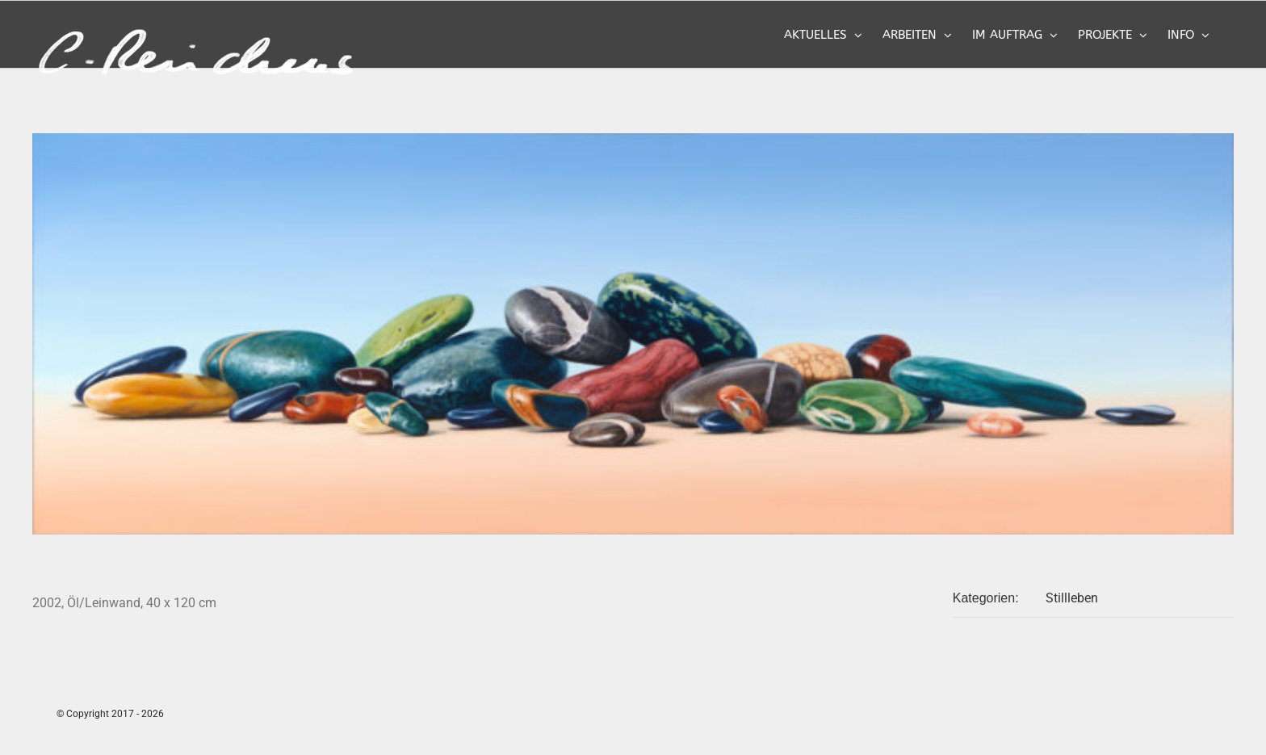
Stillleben (1072, 598)
